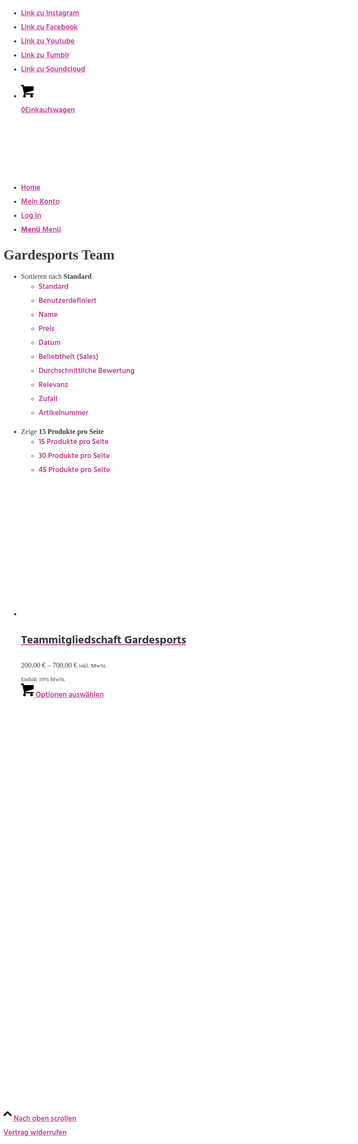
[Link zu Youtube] (47, 42)
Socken (15, 800)
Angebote (20, 821)
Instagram (20, 1051)
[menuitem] (187, 188)
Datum (49, 344)
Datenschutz (24, 904)
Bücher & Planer (30, 737)
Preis (46, 330)
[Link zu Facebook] (49, 28)
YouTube (19, 1072)
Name (48, 316)
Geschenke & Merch (36, 779)
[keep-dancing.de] (69, 167)
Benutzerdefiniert (67, 302)
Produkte (21, 716)
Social (15, 1030)
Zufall (48, 400)
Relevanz (53, 386)
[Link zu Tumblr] (45, 56)
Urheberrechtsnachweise (44, 925)
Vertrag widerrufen (35, 1133)
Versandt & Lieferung (39, 988)
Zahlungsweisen (30, 946)
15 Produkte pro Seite (74, 443)
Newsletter (22, 1009)
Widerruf (18, 967)
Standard (53, 288)
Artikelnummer (63, 414)
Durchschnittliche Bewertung (87, 372)
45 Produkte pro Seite (74, 471)
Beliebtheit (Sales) (68, 358)
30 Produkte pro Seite (74, 457)
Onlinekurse (23, 758)
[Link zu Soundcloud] (53, 70)
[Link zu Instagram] (50, 14)
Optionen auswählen (62, 696)
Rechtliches (25, 841)
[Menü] (41, 231)
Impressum (22, 862)
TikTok (14, 1093)
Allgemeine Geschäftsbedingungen (61, 883)
